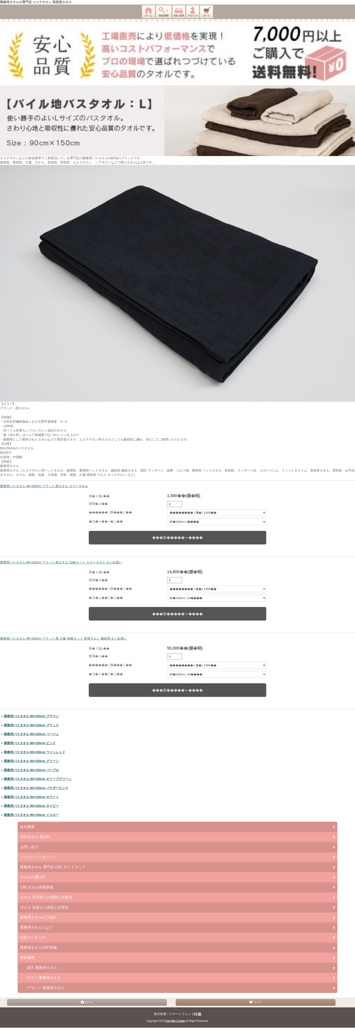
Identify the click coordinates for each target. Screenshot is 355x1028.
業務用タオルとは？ (36, 927)
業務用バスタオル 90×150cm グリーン (31, 761)
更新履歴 (27, 957)
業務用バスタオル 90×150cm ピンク (30, 743)
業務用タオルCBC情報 (38, 947)
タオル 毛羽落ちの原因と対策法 (46, 897)
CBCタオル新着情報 (36, 887)
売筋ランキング (33, 937)
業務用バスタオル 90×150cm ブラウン (31, 716)
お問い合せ (29, 847)
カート (255, 1002)
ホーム (87, 1002)
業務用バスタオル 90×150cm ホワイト (31, 797)
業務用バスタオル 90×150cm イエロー (31, 815)
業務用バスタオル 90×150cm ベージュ (31, 734)
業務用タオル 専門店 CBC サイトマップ (52, 867)
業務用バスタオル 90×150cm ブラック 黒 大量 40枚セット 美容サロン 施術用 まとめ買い (63, 638)
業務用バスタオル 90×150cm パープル (31, 770)
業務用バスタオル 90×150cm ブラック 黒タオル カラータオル (44, 486)
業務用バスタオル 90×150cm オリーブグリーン (38, 779)
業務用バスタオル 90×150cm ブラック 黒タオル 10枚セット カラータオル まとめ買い (61, 562)
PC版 (197, 1014)
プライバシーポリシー (38, 857)
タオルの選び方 (33, 877)
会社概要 (27, 827)
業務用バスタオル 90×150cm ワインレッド (34, 752)
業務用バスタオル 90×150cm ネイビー (31, 806)
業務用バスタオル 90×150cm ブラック (31, 725)
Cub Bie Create (175, 1021)
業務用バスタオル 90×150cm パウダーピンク (36, 788)
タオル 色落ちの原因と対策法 (44, 907)
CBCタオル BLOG (35, 837)
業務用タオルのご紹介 (38, 917)
